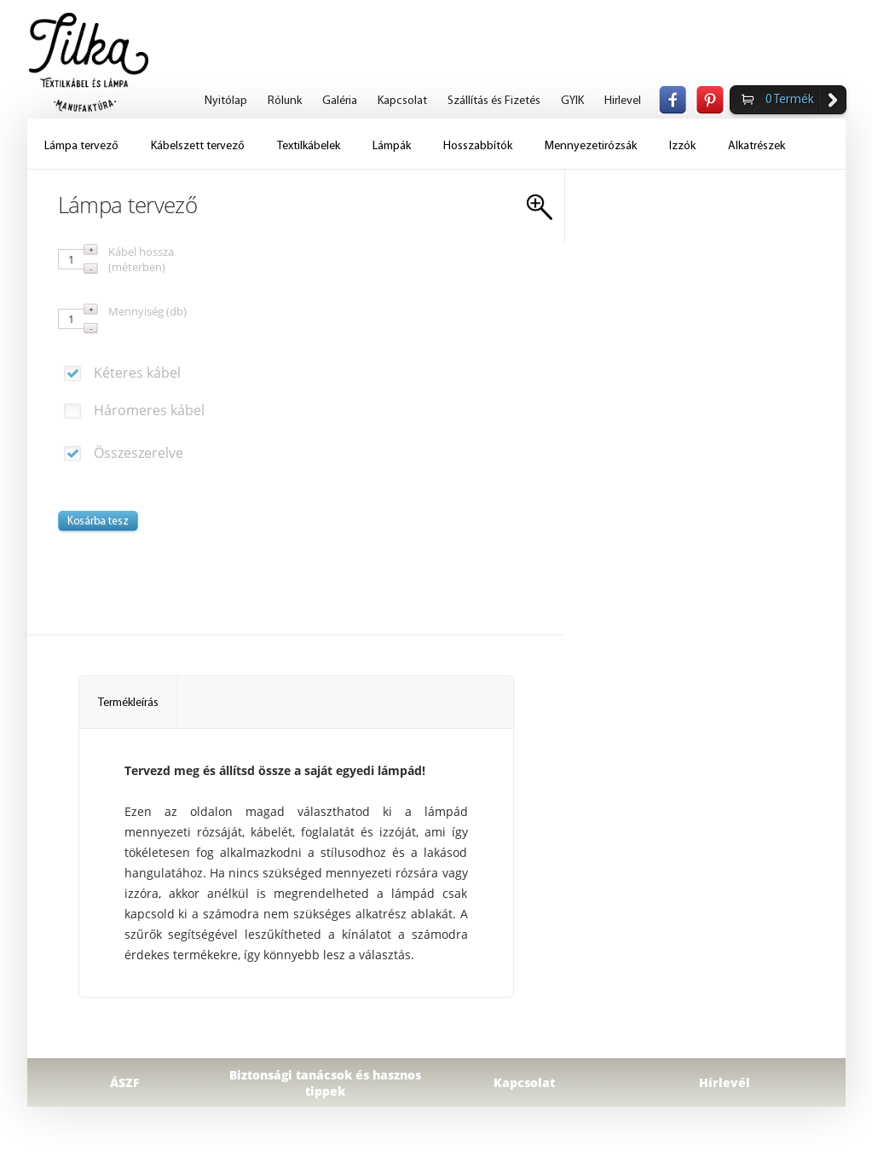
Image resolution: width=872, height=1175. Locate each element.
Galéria (339, 101)
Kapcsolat (402, 101)
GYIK (572, 101)
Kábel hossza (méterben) (141, 259)
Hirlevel (622, 101)
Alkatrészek (756, 146)
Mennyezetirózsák (591, 146)
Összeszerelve (123, 452)
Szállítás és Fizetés (494, 101)
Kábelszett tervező (198, 146)
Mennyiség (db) (147, 311)
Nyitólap (226, 101)
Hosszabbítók (477, 146)
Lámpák (391, 146)
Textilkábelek (308, 146)
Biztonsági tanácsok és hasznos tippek (325, 1083)
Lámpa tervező (81, 146)
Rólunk (285, 101)
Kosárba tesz (98, 521)
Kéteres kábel (122, 372)
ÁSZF (125, 1082)
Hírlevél (724, 1082)
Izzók (682, 146)
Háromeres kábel (134, 410)
